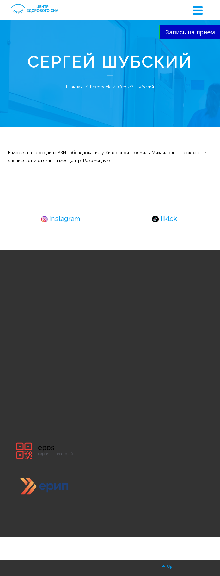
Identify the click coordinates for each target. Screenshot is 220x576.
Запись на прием (190, 32)
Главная (74, 86)
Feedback (100, 86)
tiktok (164, 218)
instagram (60, 218)
